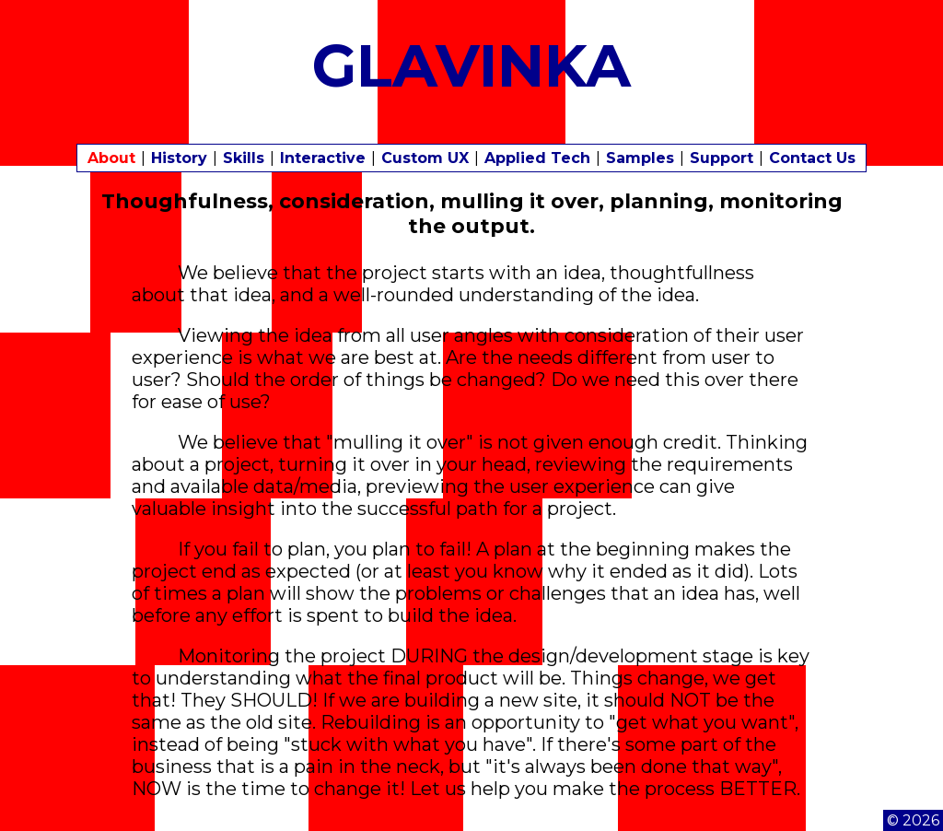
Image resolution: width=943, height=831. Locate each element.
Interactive (323, 158)
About (111, 158)
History (179, 158)
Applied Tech (537, 158)
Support (721, 158)
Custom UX (425, 158)
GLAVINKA (471, 65)
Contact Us (812, 158)
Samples (640, 158)
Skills (243, 158)
